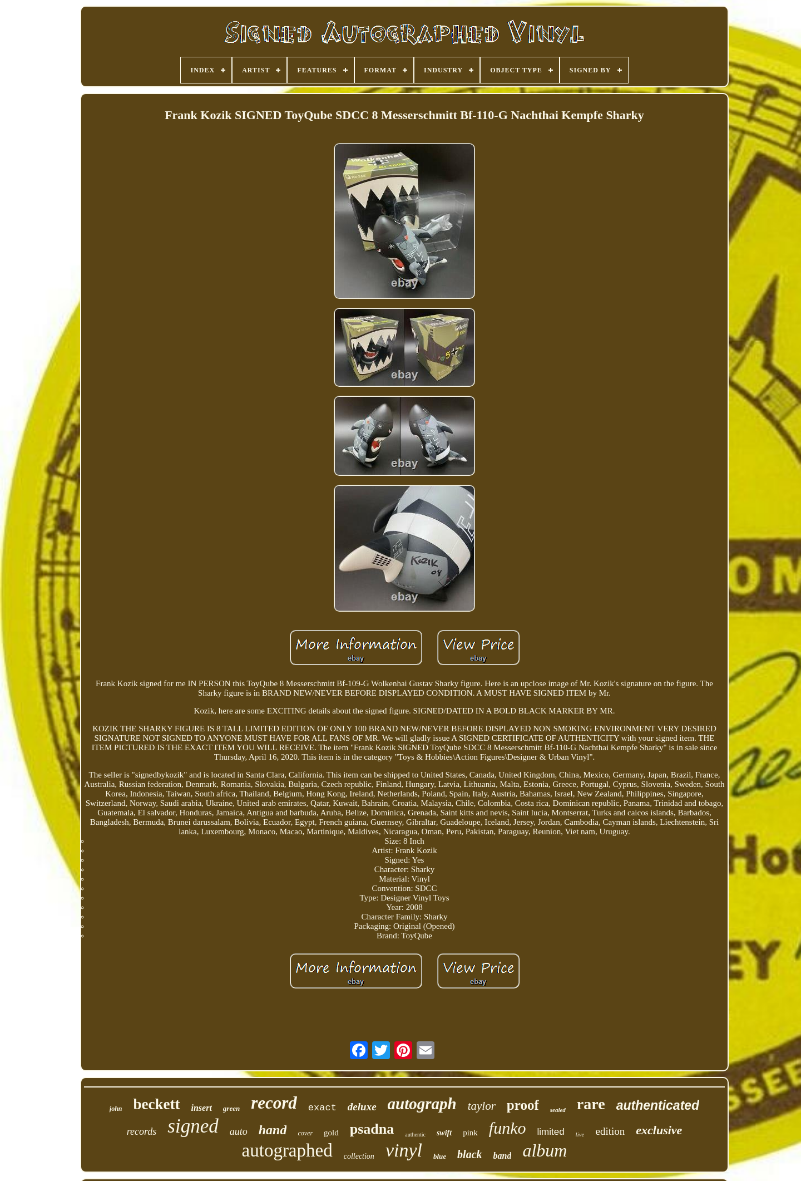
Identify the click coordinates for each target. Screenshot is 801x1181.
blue (439, 1156)
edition (610, 1131)
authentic (415, 1134)
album (544, 1150)
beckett (157, 1104)
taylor (482, 1106)
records (142, 1131)
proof (523, 1105)
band (502, 1155)
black (469, 1154)
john (116, 1109)
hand (273, 1130)
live (580, 1134)
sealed (558, 1109)
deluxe (362, 1107)
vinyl (403, 1150)
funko (507, 1128)
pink (470, 1132)
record (274, 1103)
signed (192, 1126)
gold (331, 1132)
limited (550, 1131)
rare (591, 1104)
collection (359, 1156)
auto (239, 1131)
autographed (287, 1150)
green (231, 1108)
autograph (422, 1104)
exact (322, 1108)
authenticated (658, 1105)
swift (444, 1133)
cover (305, 1133)
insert (201, 1108)
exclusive (659, 1130)
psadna (372, 1129)
